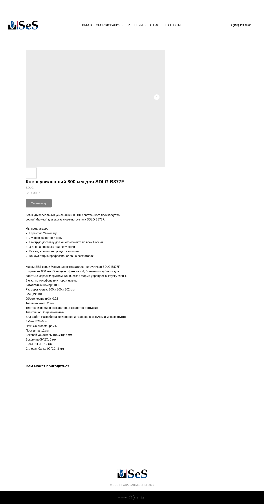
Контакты (173, 25)
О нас (154, 25)
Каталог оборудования (101, 25)
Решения (136, 25)
